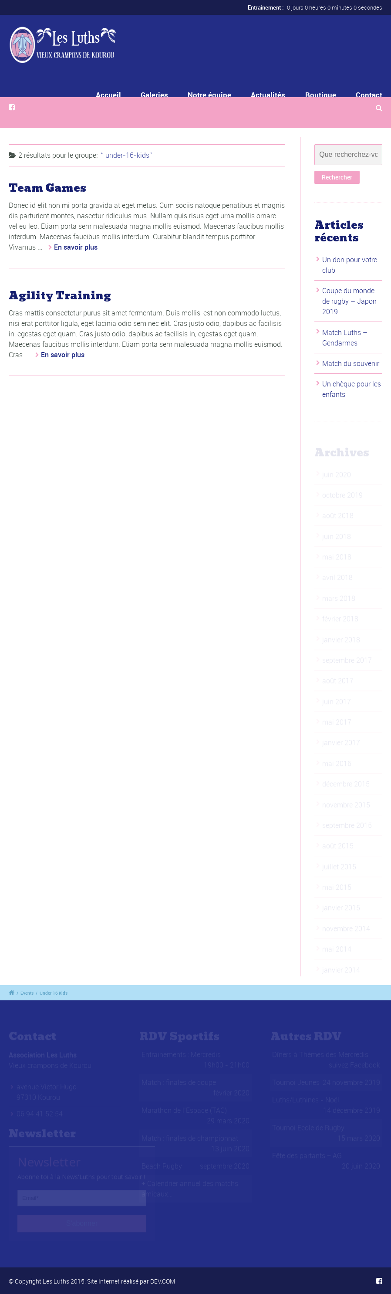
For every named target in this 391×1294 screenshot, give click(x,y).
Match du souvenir (350, 363)
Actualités (268, 95)
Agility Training (60, 295)
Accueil (122, 95)
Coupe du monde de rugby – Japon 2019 (349, 301)
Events (27, 993)
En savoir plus (76, 247)
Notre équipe (211, 95)
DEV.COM (162, 1281)
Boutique (320, 95)
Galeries (161, 95)
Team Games (47, 188)
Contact (369, 95)
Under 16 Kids (53, 993)
